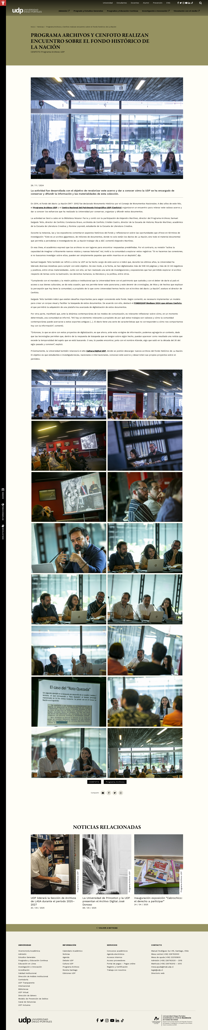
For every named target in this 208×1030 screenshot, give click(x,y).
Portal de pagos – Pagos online (121, 964)
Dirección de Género (27, 995)
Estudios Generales (26, 957)
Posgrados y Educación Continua (122, 11)
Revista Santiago (70, 970)
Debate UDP (68, 960)
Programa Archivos (115, 782)
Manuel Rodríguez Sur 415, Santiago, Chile (170, 951)
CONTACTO (156, 945)
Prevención (157, 3)
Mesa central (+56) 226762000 (165, 954)
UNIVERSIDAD (24, 945)
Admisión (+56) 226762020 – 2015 (166, 960)
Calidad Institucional (27, 973)
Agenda (66, 957)
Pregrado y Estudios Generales (88, 11)
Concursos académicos (117, 951)
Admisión (64, 11)
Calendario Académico (73, 951)
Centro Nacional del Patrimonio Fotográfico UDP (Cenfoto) (92, 207)
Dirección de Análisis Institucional (33, 976)
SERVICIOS (112, 945)
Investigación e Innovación (156, 11)
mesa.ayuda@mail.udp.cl (162, 967)
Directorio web (157, 973)
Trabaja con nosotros (116, 970)
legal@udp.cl (157, 970)
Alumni (146, 3)
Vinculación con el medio (187, 11)
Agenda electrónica (115, 954)
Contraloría (23, 979)
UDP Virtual (23, 992)
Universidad (108, 3)
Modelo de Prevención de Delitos (33, 999)
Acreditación (23, 970)
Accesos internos (114, 957)
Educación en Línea (27, 964)
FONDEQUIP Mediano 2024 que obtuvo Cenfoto (158, 303)
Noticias (40, 27)
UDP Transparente (26, 983)
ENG (168, 3)
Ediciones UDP (69, 973)
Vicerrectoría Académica (29, 951)
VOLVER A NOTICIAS (107, 928)
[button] (3, 3)
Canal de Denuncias (27, 1002)
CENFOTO (35, 52)
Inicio (33, 27)
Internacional (24, 986)
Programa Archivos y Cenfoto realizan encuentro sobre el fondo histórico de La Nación (81, 27)
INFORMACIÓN (69, 945)
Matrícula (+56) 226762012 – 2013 (166, 964)
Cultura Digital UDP (96, 351)
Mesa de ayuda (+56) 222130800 (166, 957)
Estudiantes (122, 3)
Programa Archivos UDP (53, 52)
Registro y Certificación (117, 967)
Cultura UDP (68, 964)
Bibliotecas (23, 989)
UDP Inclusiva (24, 1005)
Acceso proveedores (116, 960)
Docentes (135, 3)
